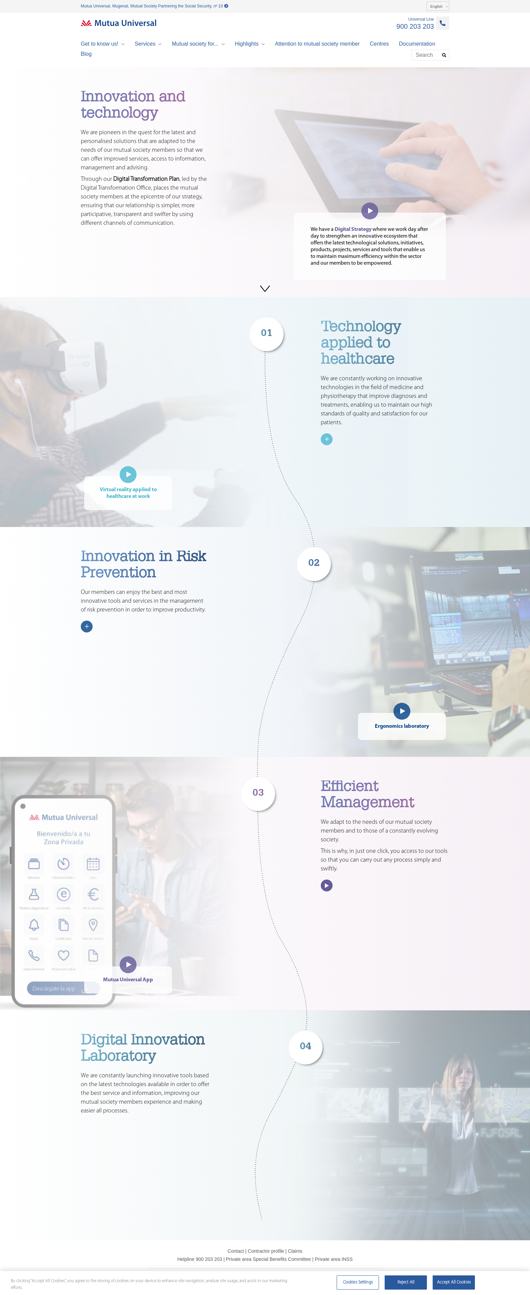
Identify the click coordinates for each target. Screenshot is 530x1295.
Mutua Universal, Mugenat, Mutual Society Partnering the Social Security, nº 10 (154, 6)
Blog (86, 54)
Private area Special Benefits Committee (268, 1259)
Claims (295, 1251)
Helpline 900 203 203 (199, 1259)
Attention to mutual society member (317, 44)
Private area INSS (334, 1259)
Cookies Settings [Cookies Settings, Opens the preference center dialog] (358, 1282)
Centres (379, 44)
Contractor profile (266, 1251)
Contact (235, 1251)
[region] (265, 1283)
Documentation (417, 44)
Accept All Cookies (454, 1282)
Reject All (405, 1282)
